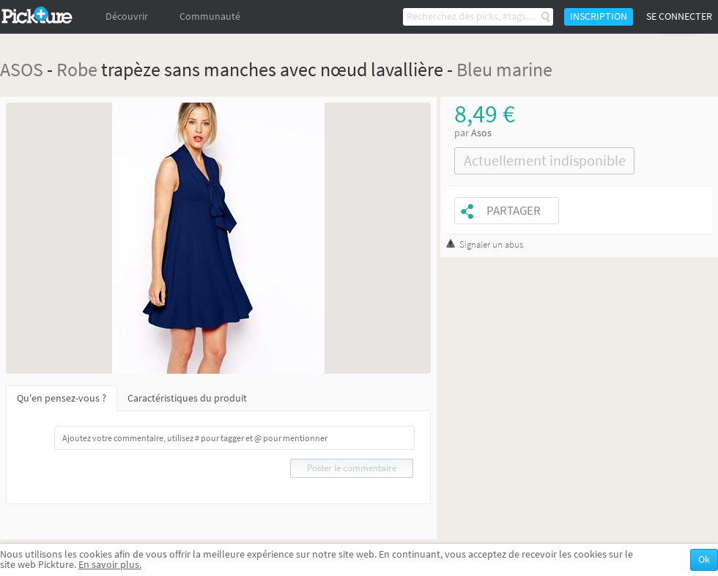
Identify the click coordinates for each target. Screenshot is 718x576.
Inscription (598, 16)
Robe (76, 69)
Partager (513, 210)
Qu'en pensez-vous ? (61, 398)
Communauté (210, 16)
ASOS (21, 69)
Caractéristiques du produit (187, 398)
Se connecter (679, 16)
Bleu (474, 69)
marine (524, 69)
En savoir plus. (109, 565)
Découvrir (127, 16)
